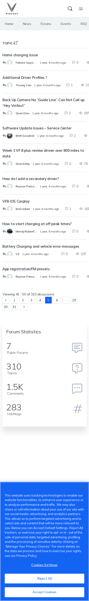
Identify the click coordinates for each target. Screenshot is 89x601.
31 (14, 307)
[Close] (83, 488)
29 (74, 300)
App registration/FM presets (26, 269)
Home (9, 24)
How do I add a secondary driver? (30, 178)
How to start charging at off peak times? (37, 224)
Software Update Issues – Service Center (36, 128)
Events (66, 24)
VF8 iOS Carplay (16, 201)
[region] (44, 541)
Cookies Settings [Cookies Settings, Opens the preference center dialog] (44, 565)
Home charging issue (20, 55)
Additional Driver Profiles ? (24, 77)
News (27, 24)
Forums (46, 24)
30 (5, 307)
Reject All (44, 578)
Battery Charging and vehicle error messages (40, 246)
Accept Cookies (44, 592)
